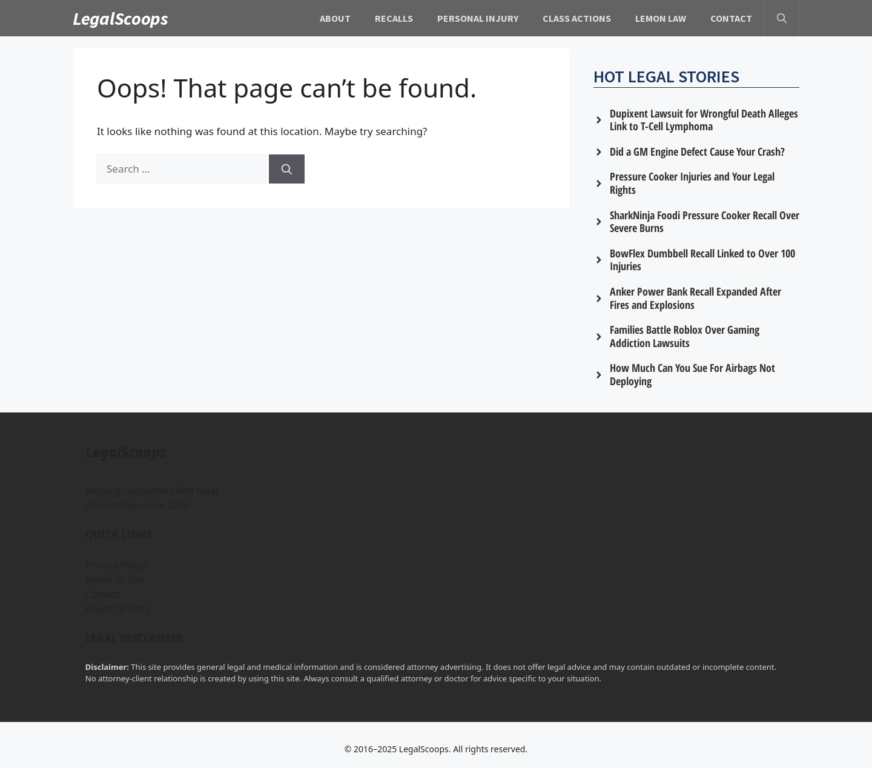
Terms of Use (115, 579)
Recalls (394, 18)
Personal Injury (477, 18)
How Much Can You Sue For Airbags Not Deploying (692, 374)
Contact (731, 18)
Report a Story (117, 608)
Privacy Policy (116, 565)
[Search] (287, 169)
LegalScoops (120, 18)
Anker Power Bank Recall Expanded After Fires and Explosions (695, 298)
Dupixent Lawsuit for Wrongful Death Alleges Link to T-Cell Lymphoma (704, 120)
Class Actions (577, 18)
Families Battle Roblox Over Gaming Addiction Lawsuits (684, 336)
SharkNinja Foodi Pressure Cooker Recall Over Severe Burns (704, 222)
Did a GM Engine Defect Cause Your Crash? (697, 151)
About (335, 18)
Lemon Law (660, 18)
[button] (782, 18)
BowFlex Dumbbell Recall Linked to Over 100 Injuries (702, 260)
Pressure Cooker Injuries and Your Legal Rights (692, 183)
